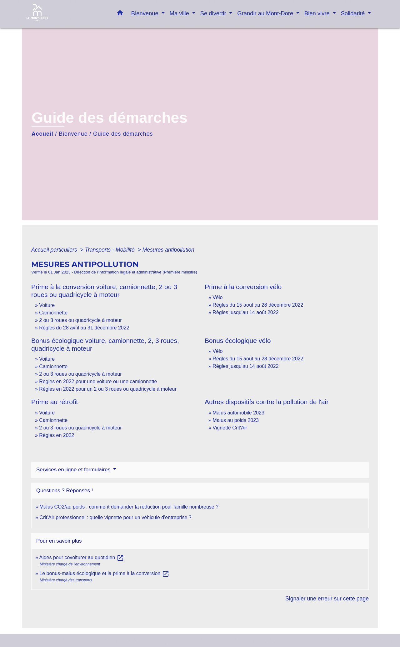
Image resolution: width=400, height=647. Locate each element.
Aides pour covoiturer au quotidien (81, 557)
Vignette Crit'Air (229, 427)
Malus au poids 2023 (235, 420)
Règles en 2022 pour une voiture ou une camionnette (98, 381)
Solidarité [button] (354, 13)
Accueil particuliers (55, 250)
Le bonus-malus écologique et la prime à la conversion (104, 573)
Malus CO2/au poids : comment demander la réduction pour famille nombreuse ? (128, 506)
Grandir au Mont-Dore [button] (266, 13)
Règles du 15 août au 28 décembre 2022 (257, 305)
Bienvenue (73, 134)
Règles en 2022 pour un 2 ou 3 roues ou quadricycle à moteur (107, 389)
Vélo (217, 297)
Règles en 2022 (56, 435)
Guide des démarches (123, 134)
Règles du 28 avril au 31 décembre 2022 (84, 327)
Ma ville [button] (180, 13)
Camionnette (53, 312)
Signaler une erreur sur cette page (327, 598)
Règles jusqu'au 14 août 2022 (245, 312)
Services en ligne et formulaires (74, 470)
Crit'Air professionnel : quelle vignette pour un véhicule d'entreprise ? (115, 517)
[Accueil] (66, 14)
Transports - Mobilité (110, 250)
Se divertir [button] (214, 13)
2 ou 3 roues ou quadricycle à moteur (80, 320)
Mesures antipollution (168, 250)
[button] (120, 14)
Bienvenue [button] (145, 13)
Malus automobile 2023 (238, 412)
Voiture (47, 305)
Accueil (42, 134)
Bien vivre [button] (317, 13)
